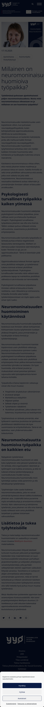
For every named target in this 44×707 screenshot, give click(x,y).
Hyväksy (22, 685)
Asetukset (22, 698)
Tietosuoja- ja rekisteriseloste (27, 704)
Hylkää (22, 692)
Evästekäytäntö (11, 704)
